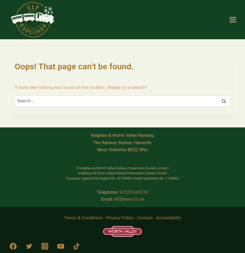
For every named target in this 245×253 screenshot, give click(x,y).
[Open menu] (233, 19)
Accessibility (168, 217)
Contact (145, 217)
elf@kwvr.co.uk (129, 199)
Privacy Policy (120, 217)
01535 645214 (134, 192)
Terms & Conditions (83, 217)
